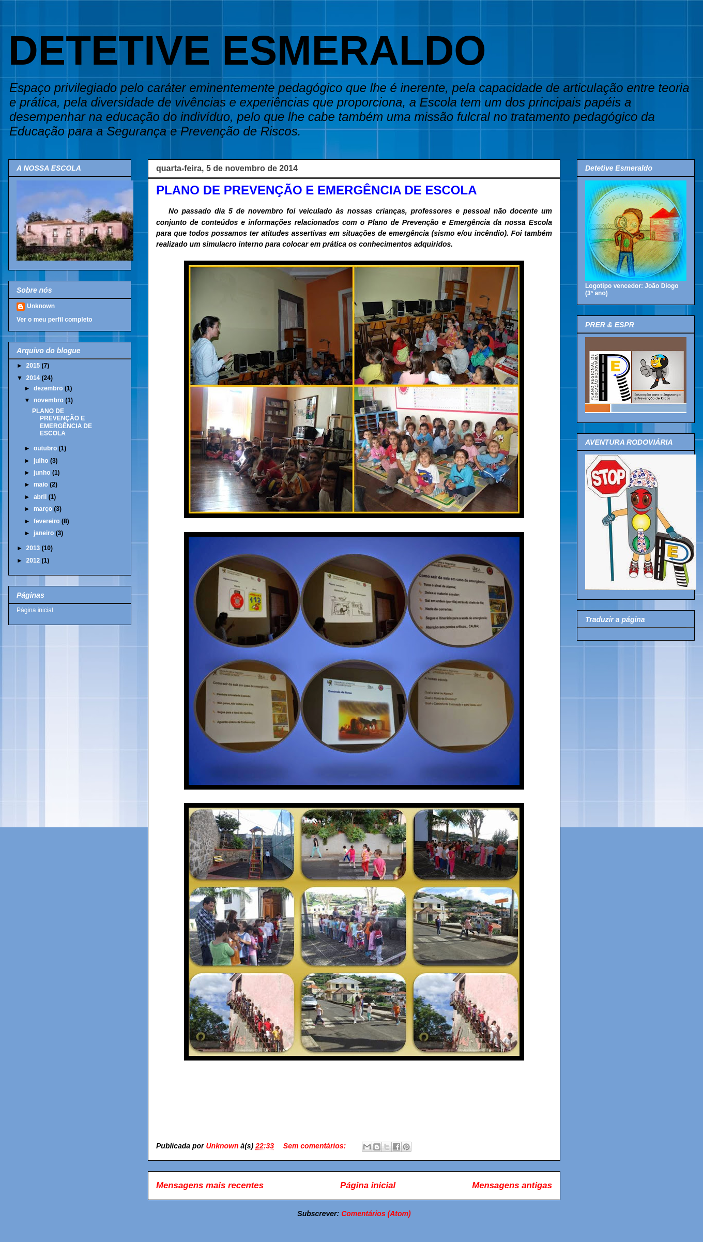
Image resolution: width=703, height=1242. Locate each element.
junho (43, 472)
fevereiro (48, 521)
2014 (34, 378)
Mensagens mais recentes (210, 1185)
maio (42, 484)
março (44, 508)
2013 (34, 548)
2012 (34, 560)
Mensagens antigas (512, 1185)
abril (41, 497)
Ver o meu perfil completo (55, 319)
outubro (46, 448)
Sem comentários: (315, 1146)
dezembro (49, 388)
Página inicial (367, 1185)
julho (42, 460)
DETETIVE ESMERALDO (247, 50)
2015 (34, 365)
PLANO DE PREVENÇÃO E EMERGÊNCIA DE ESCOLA (316, 190)
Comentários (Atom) (376, 1213)
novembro (49, 400)
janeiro (45, 533)
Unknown (41, 306)
